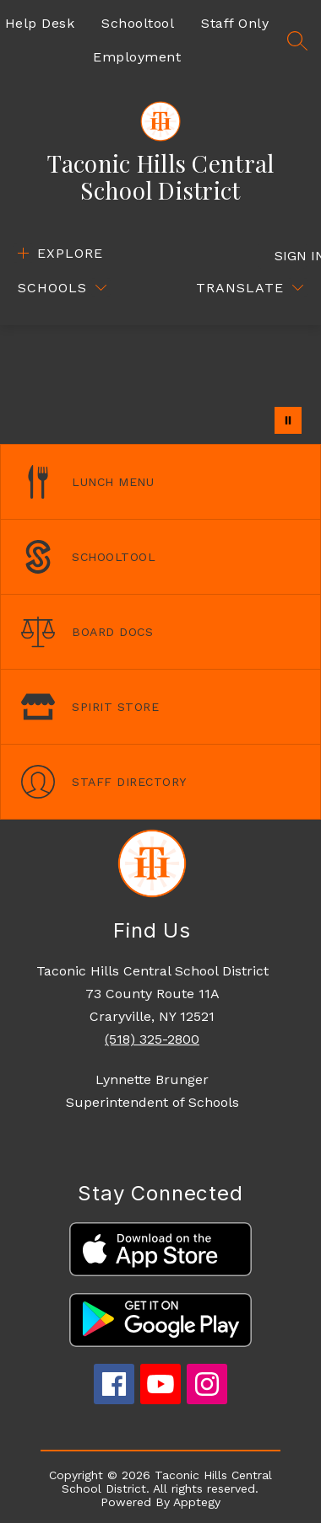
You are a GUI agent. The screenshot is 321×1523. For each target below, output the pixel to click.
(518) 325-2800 (152, 1039)
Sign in (291, 256)
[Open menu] (58, 253)
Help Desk (40, 23)
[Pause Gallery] (288, 420)
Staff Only (235, 23)
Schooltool (137, 23)
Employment (137, 57)
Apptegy (196, 1502)
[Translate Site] (249, 287)
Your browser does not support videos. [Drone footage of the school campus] (160, 384)
